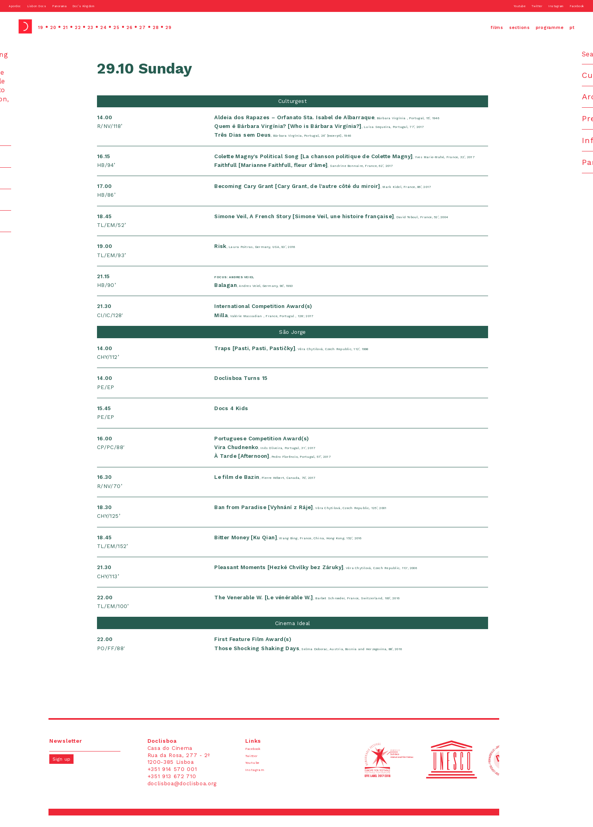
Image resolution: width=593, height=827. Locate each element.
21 (74, 26)
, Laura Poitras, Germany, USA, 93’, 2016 (279, 258)
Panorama (90, 5)
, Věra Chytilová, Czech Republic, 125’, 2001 (327, 519)
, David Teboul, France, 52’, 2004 (353, 227)
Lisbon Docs (54, 5)
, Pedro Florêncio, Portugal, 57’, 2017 (297, 468)
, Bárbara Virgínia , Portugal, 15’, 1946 (348, 120)
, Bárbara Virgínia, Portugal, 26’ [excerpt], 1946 (309, 138)
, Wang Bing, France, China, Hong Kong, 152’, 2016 (317, 549)
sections (492, 26)
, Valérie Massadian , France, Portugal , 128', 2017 (292, 326)
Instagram (539, 5)
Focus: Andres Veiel (251, 288)
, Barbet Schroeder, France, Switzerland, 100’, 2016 (337, 609)
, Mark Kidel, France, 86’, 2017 (342, 198)
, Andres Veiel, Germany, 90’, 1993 (276, 297)
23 (106, 26)
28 (189, 26)
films (460, 26)
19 (42, 26)
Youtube (485, 5)
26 (156, 26)
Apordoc (20, 5)
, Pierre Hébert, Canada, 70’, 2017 (287, 489)
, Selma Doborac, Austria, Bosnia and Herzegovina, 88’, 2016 (342, 659)
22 (90, 26)
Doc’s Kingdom (129, 5)
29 (206, 26)
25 (139, 26)
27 (172, 26)
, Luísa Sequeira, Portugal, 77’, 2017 (341, 129)
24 (123, 26)
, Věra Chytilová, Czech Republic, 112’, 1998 (317, 360)
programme (537, 26)
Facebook (571, 5)
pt (570, 26)
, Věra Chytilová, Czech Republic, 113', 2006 (342, 579)
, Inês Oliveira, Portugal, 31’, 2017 (285, 459)
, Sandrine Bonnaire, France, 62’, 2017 (326, 177)
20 (59, 26)
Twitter (511, 5)
